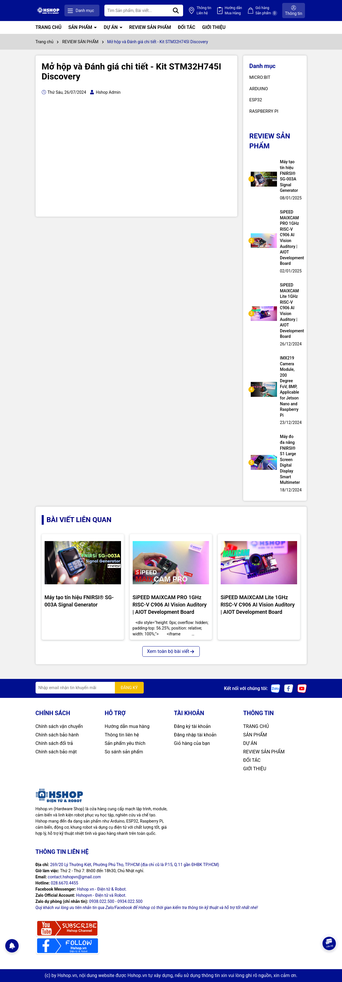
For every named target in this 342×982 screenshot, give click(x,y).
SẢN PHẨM (80, 27)
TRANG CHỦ (49, 27)
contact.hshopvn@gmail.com (74, 877)
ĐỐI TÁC (186, 27)
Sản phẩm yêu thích (125, 743)
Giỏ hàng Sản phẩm (266, 11)
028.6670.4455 (64, 883)
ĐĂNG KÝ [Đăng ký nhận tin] (129, 687)
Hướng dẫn (233, 11)
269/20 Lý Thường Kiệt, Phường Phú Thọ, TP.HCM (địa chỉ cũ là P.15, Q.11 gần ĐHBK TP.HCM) (134, 864)
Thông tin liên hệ (122, 735)
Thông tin (204, 11)
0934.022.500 (130, 901)
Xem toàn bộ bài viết (171, 651)
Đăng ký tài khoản (192, 726)
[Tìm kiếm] (176, 10)
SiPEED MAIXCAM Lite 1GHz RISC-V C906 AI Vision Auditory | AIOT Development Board (289, 311)
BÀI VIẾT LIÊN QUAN (79, 520)
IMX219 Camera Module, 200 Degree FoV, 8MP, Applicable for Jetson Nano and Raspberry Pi (289, 387)
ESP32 (255, 99)
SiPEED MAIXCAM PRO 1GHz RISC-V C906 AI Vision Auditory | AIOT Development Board (289, 238)
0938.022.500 (101, 901)
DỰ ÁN (111, 27)
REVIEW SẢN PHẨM (150, 27)
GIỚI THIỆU (213, 27)
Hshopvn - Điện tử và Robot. (101, 895)
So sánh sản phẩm (124, 752)
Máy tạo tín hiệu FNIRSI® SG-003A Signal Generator (289, 176)
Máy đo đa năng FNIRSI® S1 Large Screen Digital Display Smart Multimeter (289, 459)
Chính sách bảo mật (56, 752)
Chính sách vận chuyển (59, 726)
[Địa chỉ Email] (90, 688)
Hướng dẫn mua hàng (127, 726)
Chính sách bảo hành (57, 735)
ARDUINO (258, 88)
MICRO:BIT (259, 77)
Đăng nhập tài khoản (195, 735)
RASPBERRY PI (263, 111)
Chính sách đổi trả (54, 743)
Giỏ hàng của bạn (192, 743)
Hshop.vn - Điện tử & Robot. (102, 889)
